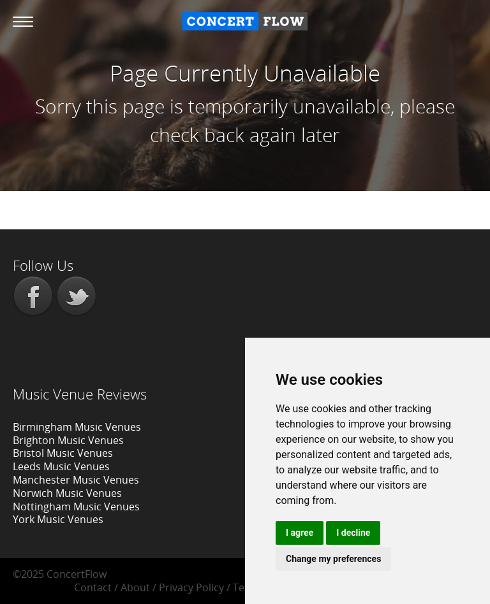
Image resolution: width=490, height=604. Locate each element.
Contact (93, 587)
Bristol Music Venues (63, 453)
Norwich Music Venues (67, 493)
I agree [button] (299, 533)
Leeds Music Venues (61, 466)
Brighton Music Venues (68, 440)
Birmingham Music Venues (77, 427)
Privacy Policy (191, 587)
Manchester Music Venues (76, 480)
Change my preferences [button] (333, 559)
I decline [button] (353, 533)
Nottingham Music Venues (76, 507)
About (135, 587)
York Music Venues (58, 519)
